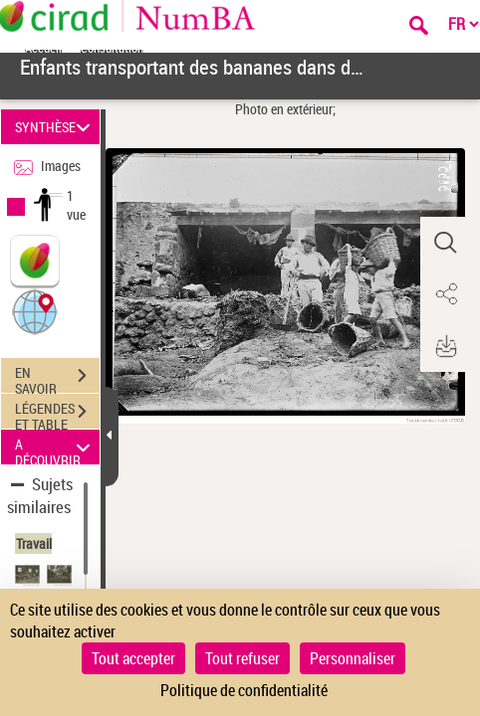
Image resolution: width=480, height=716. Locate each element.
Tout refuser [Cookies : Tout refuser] (242, 658)
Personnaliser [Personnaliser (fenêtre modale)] (352, 658)
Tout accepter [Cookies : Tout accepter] (133, 658)
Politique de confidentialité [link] (244, 690)
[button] (35, 310)
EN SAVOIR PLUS (57, 378)
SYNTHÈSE (55, 126)
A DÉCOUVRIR (55, 447)
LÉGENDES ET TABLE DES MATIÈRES (57, 414)
